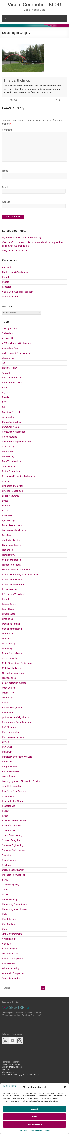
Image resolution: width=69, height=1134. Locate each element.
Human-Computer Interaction (16, 569)
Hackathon (7, 550)
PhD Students (9, 727)
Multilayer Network (11, 668)
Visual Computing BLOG (34, 5)
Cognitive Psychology (12, 412)
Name (5, 170)
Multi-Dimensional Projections (17, 663)
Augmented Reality (11, 377)
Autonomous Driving (12, 382)
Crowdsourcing (9, 436)
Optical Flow (8, 692)
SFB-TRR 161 (8, 830)
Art (3, 363)
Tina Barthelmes (17, 80)
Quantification (9, 776)
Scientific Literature (11, 825)
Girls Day (6, 535)
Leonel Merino (9, 609)
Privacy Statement (35, 1130)
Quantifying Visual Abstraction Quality (21, 781)
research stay (8, 796)
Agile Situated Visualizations (16, 353)
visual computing (10, 953)
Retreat (5, 811)
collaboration (8, 417)
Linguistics (7, 619)
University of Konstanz (12, 1067)
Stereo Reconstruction (13, 870)
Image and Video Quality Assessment (20, 574)
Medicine (6, 638)
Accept (34, 1109)
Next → (59, 99)
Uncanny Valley (9, 899)
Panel (5, 702)
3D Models (7, 333)
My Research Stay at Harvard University (21, 237)
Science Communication (14, 820)
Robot (5, 815)
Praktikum (7, 751)
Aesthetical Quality (11, 348)
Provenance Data (10, 771)
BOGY (5, 402)
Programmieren (10, 766)
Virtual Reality (9, 939)
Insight (5, 277)
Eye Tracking (8, 520)
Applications (8, 267)
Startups (6, 865)
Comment (7, 129)
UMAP (5, 894)
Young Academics (11, 296)
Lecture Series (9, 604)
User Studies (8, 924)
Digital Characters (11, 471)
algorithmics (8, 358)
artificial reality (9, 368)
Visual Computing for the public (18, 291)
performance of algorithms (15, 717)
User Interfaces (9, 919)
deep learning (9, 466)
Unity (4, 914)
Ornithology (8, 697)
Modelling (7, 648)
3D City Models (9, 328)
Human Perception (11, 564)
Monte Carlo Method (12, 653)
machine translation (12, 628)
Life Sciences (8, 614)
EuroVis (6, 505)
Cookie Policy (22, 1130)
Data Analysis (9, 451)
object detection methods (15, 683)
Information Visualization (14, 594)
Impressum (47, 1130)
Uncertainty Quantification (15, 904)
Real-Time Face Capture (14, 791)
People (5, 282)
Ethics (5, 500)
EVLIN (5, 510)
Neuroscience (9, 678)
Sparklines (7, 855)
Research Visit (9, 806)
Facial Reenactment (12, 525)
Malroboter (7, 633)
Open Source (8, 687)
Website (6, 202)
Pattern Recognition (12, 707)
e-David (6, 481)
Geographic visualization (14, 530)
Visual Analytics (10, 948)
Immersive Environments (14, 584)
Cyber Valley (8, 446)
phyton (5, 742)
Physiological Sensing (13, 737)
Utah (4, 929)
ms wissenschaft (10, 658)
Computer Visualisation (13, 432)
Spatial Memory (10, 860)
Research (6, 287)
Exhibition (7, 515)
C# (3, 407)
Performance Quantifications (16, 722)
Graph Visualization (11, 545)
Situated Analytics (11, 840)
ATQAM (6, 372)
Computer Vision (10, 427)
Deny (34, 1116)
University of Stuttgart (11, 1064)
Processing (7, 761)
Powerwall (7, 747)
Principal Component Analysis (17, 756)
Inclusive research (11, 589)
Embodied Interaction (12, 486)
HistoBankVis (9, 555)
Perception (7, 712)
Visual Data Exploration (13, 958)
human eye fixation (11, 559)
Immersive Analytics (12, 579)
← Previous (11, 99)
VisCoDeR (7, 943)
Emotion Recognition (12, 491)
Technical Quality (10, 884)
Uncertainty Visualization (14, 909)
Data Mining (8, 456)
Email (5, 187)
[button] (64, 1087)
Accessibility (8, 338)
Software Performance (13, 850)
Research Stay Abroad (13, 801)
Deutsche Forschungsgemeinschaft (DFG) (20, 1074)
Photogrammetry (10, 732)
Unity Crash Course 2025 (14, 250)
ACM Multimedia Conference (16, 343)
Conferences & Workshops (15, 272)
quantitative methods (12, 786)
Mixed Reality (8, 643)
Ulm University (8, 1072)
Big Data (6, 392)
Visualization (8, 963)
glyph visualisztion (11, 540)
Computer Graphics (11, 422)
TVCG (5, 889)
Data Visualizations (11, 461)
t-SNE (5, 879)
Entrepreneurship (10, 495)
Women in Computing (13, 973)
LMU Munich (7, 1069)
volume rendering (10, 968)
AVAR (5, 387)
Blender (6, 397)
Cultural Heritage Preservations (17, 441)
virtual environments (12, 934)
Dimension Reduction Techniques (18, 476)
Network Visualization (13, 673)
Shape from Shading (12, 835)
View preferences (34, 1124)
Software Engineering (12, 845)
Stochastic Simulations (13, 875)
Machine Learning (11, 623)
